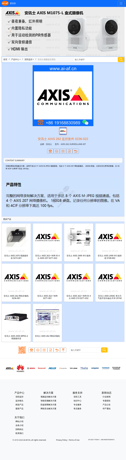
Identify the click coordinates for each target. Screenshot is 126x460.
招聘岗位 (19, 429)
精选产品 (19, 404)
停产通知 (106, 408)
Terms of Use (74, 440)
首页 (5, 59)
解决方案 (48, 392)
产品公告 (106, 404)
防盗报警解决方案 (48, 404)
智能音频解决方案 (48, 400)
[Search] (95, 59)
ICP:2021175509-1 (94, 439)
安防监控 (28, 59)
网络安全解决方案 (48, 408)
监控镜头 (19, 400)
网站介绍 (19, 421)
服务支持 (77, 392)
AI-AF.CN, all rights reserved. (34, 440)
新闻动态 (106, 392)
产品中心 (15, 59)
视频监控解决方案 (48, 396)
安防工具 (77, 396)
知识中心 (77, 400)
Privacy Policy (61, 440)
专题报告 (106, 400)
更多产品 (7, 219)
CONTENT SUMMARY (14, 160)
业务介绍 (19, 425)
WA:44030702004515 (107, 439)
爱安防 (8, 3)
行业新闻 (106, 396)
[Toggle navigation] (121, 3)
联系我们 (19, 433)
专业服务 (77, 404)
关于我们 (19, 417)
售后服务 (77, 408)
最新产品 (19, 408)
